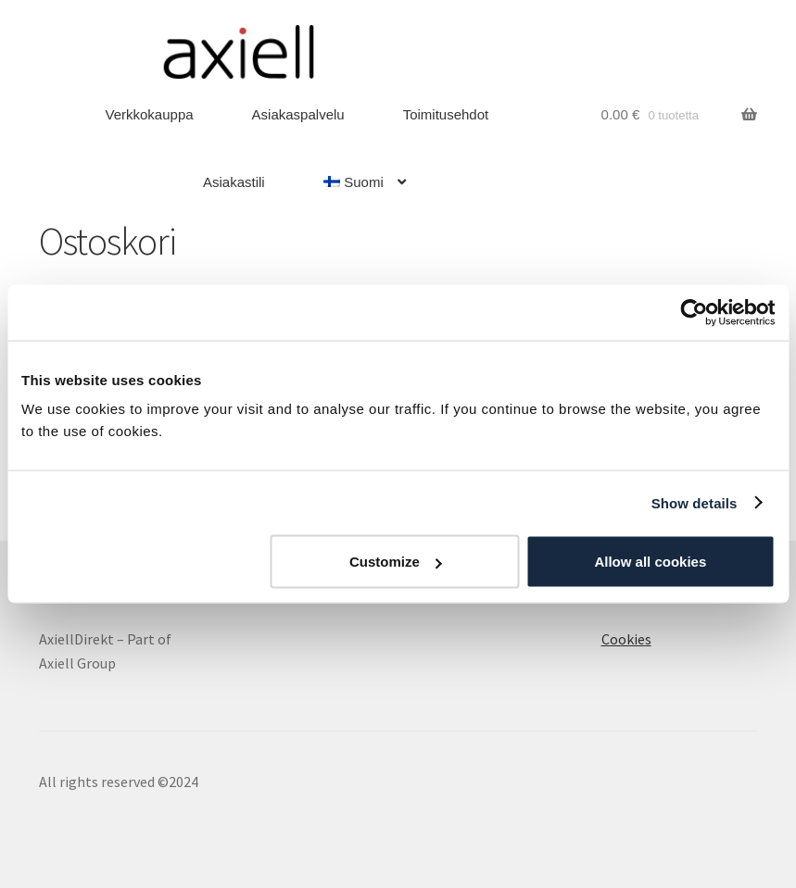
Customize (395, 561)
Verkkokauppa (150, 114)
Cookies (626, 639)
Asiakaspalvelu (298, 114)
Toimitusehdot (446, 114)
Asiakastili (234, 182)
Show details (694, 502)
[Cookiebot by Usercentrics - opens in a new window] (694, 312)
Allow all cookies (650, 561)
